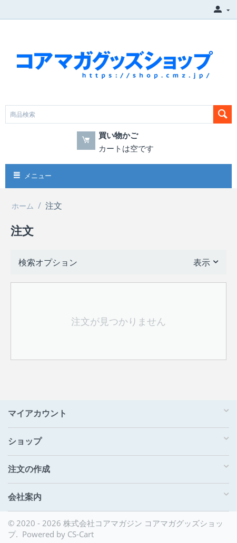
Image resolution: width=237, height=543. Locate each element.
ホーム (23, 206)
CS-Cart (80, 534)
